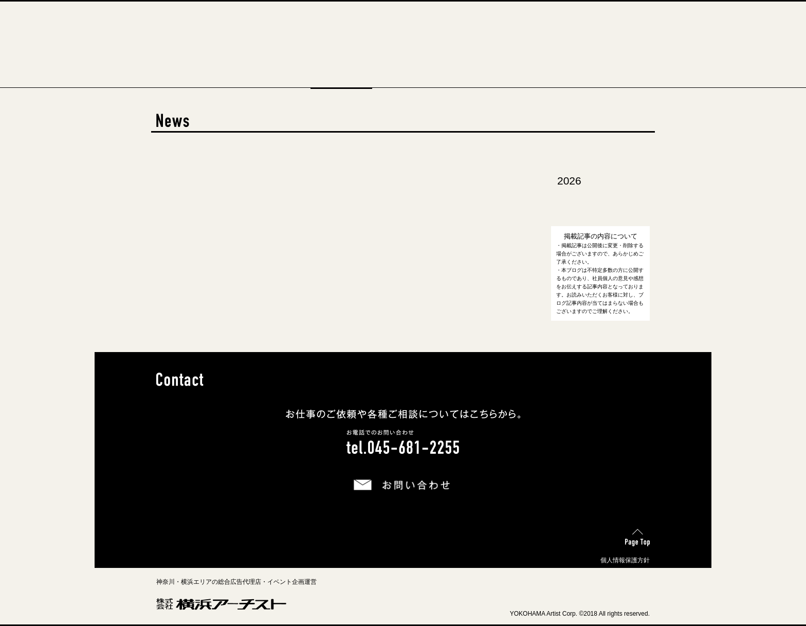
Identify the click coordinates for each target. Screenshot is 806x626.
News (341, 82)
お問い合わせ (364, 477)
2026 (569, 181)
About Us (279, 82)
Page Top (636, 534)
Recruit (465, 82)
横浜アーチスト (403, 23)
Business (403, 82)
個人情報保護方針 (625, 560)
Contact (526, 82)
